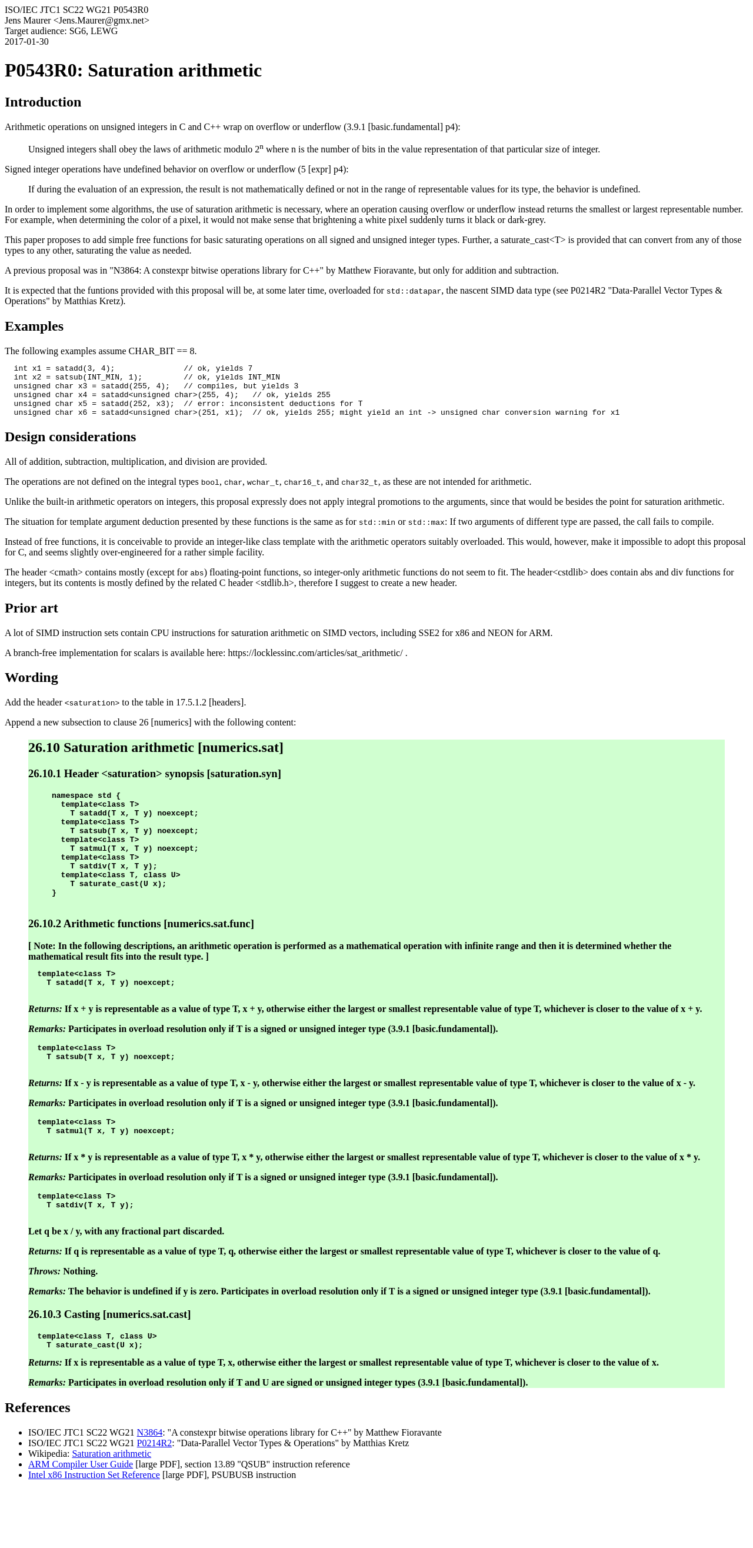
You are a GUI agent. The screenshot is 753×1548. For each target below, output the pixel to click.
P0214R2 (154, 1501)
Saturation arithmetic (111, 1512)
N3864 (150, 1491)
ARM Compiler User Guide (80, 1522)
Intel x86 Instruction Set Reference (94, 1533)
